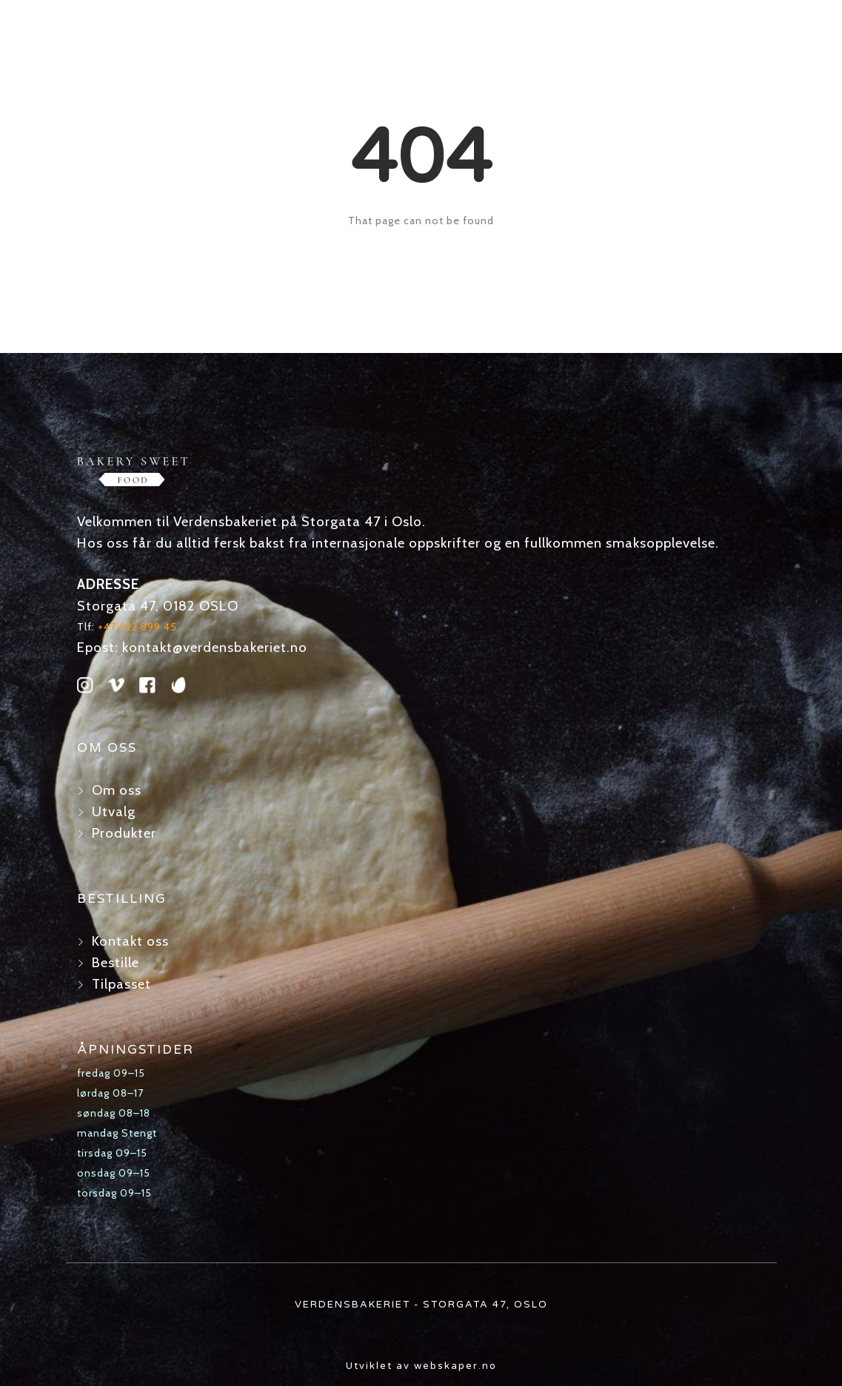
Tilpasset (121, 983)
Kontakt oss (130, 940)
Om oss (116, 789)
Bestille (115, 962)
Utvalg (114, 811)
